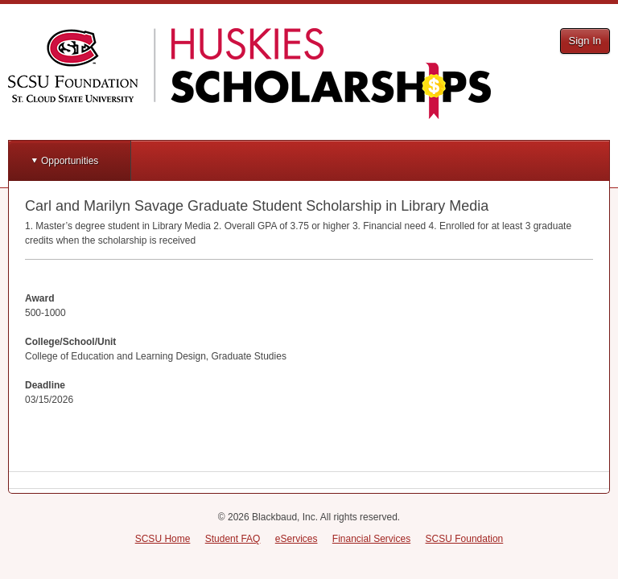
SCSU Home (163, 538)
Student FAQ (233, 538)
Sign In (585, 41)
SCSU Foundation (465, 538)
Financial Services (371, 538)
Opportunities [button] (69, 160)
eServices (296, 538)
